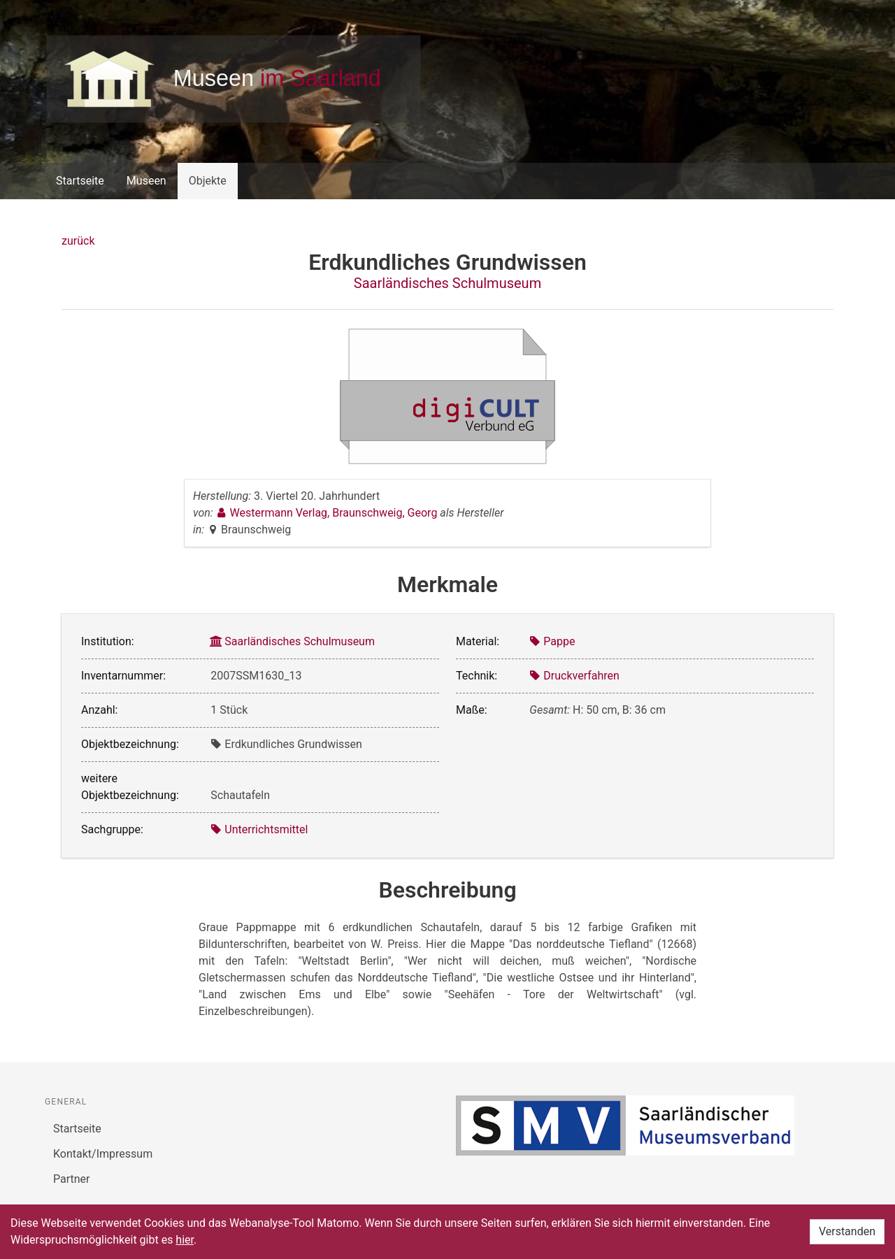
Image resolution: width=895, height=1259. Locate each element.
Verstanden (847, 1231)
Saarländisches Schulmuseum (447, 283)
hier (185, 1239)
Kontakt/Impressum (102, 1153)
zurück (78, 240)
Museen (146, 180)
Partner (71, 1179)
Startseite (80, 180)
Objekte (208, 180)
